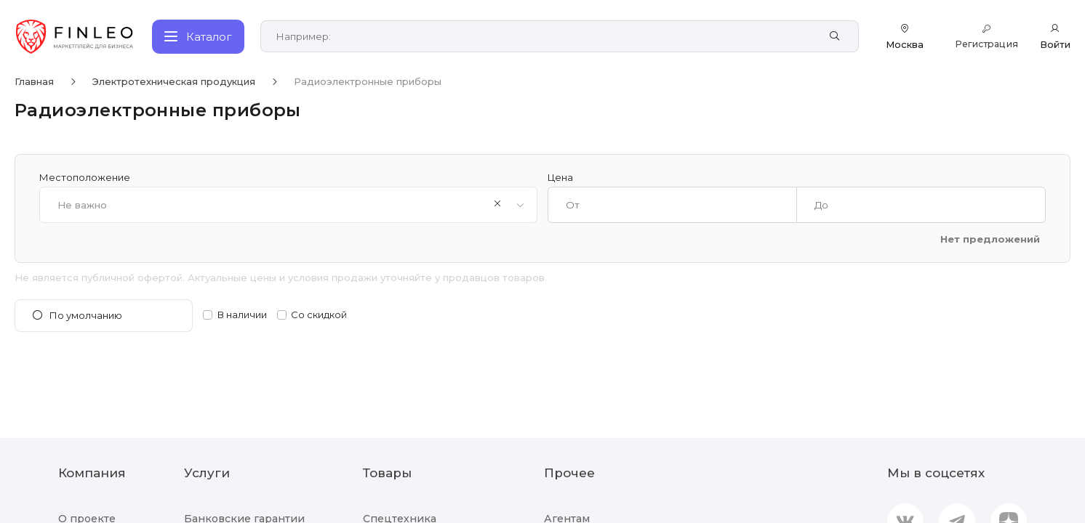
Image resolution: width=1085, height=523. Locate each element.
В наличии (242, 314)
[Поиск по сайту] (545, 36)
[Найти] (838, 36)
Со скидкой (319, 314)
